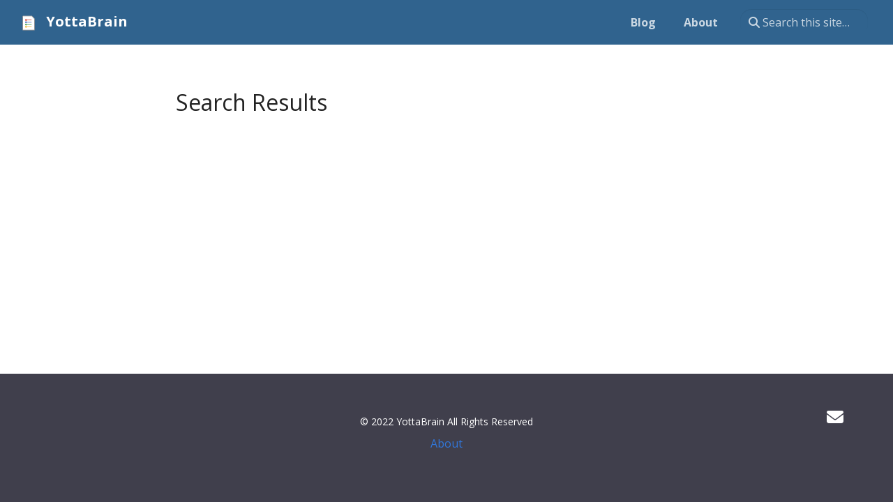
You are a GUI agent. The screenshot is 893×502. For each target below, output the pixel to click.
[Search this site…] (804, 22)
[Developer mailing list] (835, 416)
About (446, 443)
